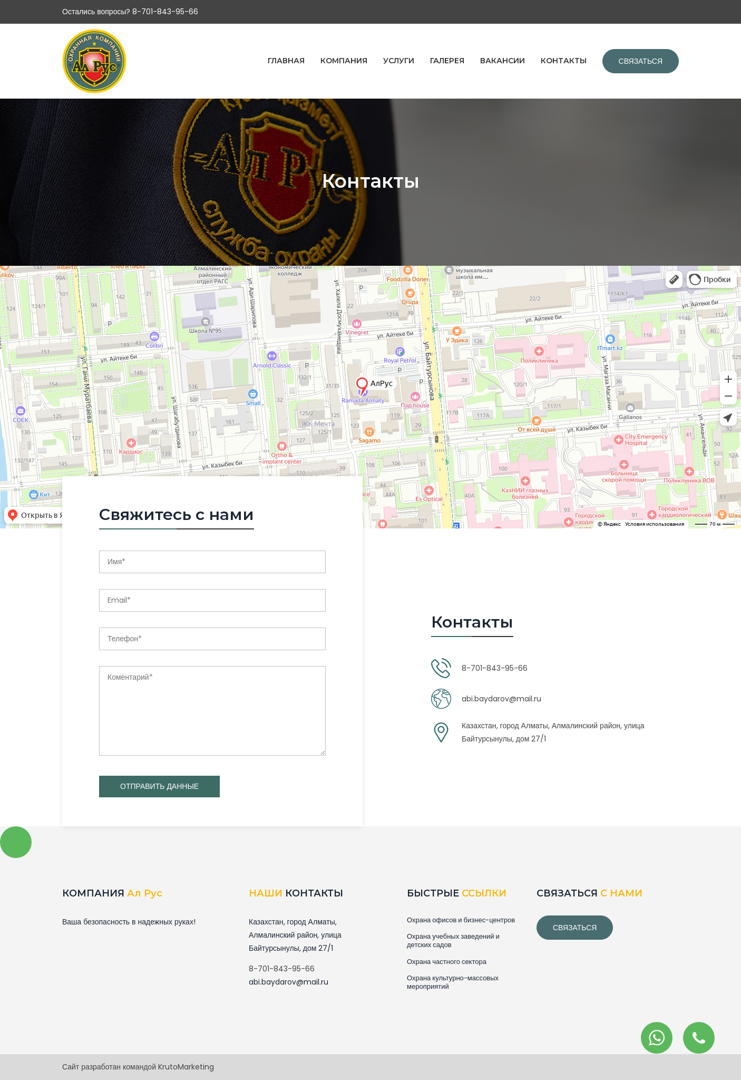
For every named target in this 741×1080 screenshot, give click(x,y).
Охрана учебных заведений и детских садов (453, 940)
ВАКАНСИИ (502, 60)
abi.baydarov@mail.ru (501, 698)
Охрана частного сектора (446, 962)
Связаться (640, 61)
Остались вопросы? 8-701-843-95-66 (130, 11)
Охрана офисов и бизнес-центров (461, 920)
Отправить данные (159, 786)
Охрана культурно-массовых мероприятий (453, 982)
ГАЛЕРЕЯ (447, 60)
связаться (575, 927)
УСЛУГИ (398, 60)
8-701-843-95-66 (495, 668)
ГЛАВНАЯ (286, 60)
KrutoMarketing (186, 1067)
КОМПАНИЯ (343, 60)
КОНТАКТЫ (564, 60)
